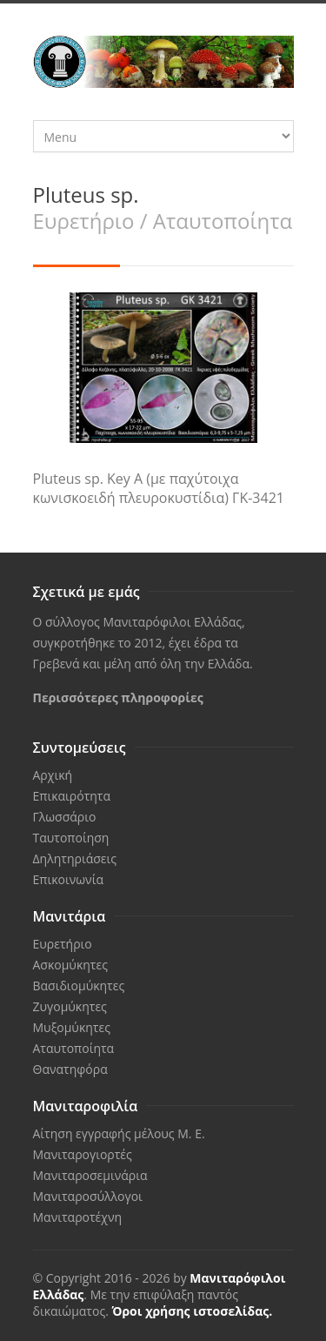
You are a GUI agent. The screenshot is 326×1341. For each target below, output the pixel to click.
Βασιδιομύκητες (79, 985)
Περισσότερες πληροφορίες (118, 697)
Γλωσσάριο (64, 816)
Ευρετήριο (62, 943)
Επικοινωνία (68, 879)
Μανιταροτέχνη (78, 1217)
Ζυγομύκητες (70, 1006)
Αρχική (53, 775)
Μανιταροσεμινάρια (90, 1175)
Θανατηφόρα (70, 1069)
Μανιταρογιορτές (82, 1154)
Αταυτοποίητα (74, 1048)
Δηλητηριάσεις (74, 858)
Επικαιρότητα (72, 796)
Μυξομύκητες (71, 1027)
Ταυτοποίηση (71, 837)
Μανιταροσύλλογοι (88, 1196)
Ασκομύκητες (70, 964)
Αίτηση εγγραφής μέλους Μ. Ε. (119, 1133)
